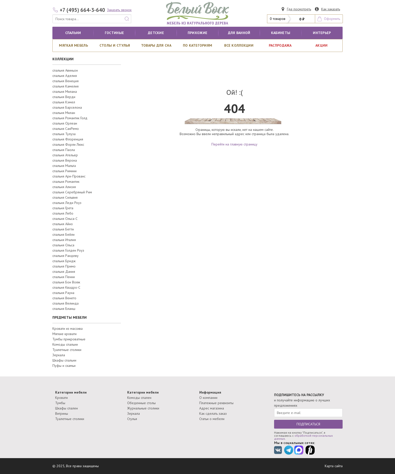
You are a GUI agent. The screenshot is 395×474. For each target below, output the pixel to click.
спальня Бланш (63, 308)
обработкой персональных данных (303, 437)
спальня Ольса (63, 245)
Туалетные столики (66, 349)
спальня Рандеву (65, 255)
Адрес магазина (211, 408)
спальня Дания (63, 271)
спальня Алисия (64, 187)
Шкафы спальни (64, 360)
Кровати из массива (67, 328)
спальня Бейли (63, 234)
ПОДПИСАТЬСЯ (308, 424)
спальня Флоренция (67, 139)
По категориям (197, 45)
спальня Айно (62, 224)
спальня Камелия (65, 86)
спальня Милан (63, 112)
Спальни (73, 33)
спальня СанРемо (65, 128)
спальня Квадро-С (66, 287)
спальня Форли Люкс (68, 144)
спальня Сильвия (65, 197)
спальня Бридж (64, 261)
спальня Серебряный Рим (72, 192)
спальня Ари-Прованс (68, 176)
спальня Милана (64, 91)
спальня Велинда (65, 303)
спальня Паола (63, 149)
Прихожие (197, 33)
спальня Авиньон (65, 70)
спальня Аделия (64, 75)
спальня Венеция (65, 81)
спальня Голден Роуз (68, 250)
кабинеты (280, 33)
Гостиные (114, 33)
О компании (208, 397)
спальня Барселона (67, 107)
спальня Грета (62, 208)
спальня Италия (64, 240)
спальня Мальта (64, 165)
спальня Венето (64, 298)
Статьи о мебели (211, 419)
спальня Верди (63, 97)
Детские (156, 33)
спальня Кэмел (63, 102)
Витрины (61, 413)
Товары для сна (156, 45)
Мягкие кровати (64, 334)
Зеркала (58, 355)
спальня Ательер (65, 155)
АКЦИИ (321, 45)
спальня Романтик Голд (69, 118)
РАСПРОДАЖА (280, 45)
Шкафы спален (66, 408)
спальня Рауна (63, 292)
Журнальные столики (143, 408)
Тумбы (60, 403)
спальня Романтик (65, 181)
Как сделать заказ (213, 413)
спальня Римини (64, 171)
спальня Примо (64, 266)
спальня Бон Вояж (66, 282)
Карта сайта (334, 466)
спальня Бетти (63, 229)
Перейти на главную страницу (234, 144)
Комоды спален (139, 397)
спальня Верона (64, 160)
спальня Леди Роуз (66, 202)
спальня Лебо (62, 213)
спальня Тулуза (64, 134)
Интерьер (322, 33)
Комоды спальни (65, 344)
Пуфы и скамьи (64, 365)
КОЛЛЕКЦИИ (63, 59)
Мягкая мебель (73, 45)
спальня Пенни (63, 277)
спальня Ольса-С (65, 218)
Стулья (132, 419)
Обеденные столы (141, 403)
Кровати (61, 397)
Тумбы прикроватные (68, 339)
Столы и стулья (115, 45)
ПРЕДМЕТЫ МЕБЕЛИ (69, 317)
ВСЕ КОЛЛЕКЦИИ (238, 45)
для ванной (239, 33)
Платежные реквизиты (216, 403)
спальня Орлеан (64, 123)
